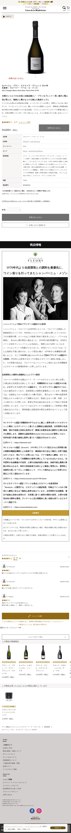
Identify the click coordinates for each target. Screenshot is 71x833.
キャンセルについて (10, 757)
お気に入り (61, 7)
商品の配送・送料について (12, 751)
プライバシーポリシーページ (14, 826)
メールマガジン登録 (10, 769)
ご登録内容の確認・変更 (11, 763)
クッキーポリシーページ (32, 826)
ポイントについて (9, 754)
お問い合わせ (7, 795)
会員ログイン (7, 766)
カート (68, 7)
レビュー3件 (24, 122)
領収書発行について (10, 760)
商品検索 (47, 727)
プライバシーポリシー (10, 792)
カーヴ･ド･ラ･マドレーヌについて (15, 782)
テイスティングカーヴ (10, 785)
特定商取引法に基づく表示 (12, 788)
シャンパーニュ (35, 141)
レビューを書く (37, 616)
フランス (26, 141)
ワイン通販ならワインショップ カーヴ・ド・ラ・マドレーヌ (35, 8)
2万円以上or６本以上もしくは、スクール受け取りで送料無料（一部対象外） (26, 201)
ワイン (25, 151)
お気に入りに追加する (35, 225)
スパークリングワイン (36, 151)
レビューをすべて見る (35, 637)
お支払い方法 (7, 748)
